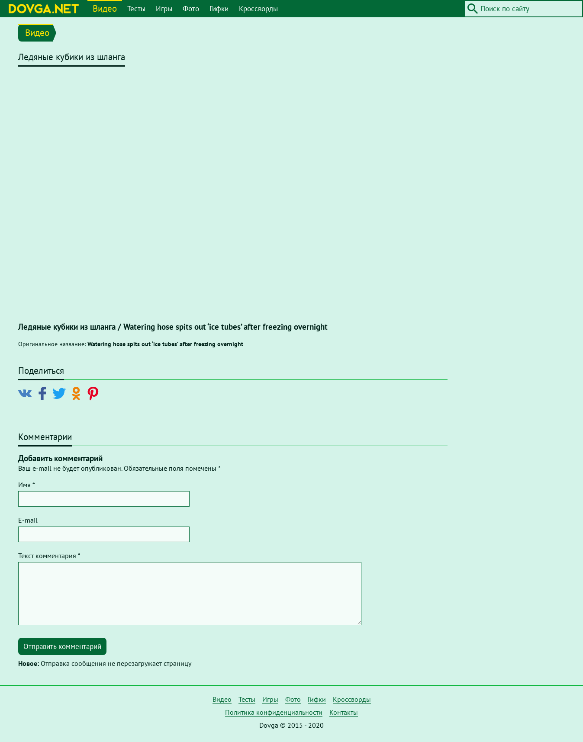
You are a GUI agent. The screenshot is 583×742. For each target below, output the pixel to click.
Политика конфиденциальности (273, 712)
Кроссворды (258, 8)
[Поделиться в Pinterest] (94, 393)
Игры (164, 8)
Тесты (136, 8)
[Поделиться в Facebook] (43, 393)
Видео (105, 8)
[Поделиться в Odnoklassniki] (77, 393)
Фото (191, 8)
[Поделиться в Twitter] (60, 393)
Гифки (219, 8)
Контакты (343, 712)
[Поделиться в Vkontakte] (26, 393)
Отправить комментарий (62, 646)
